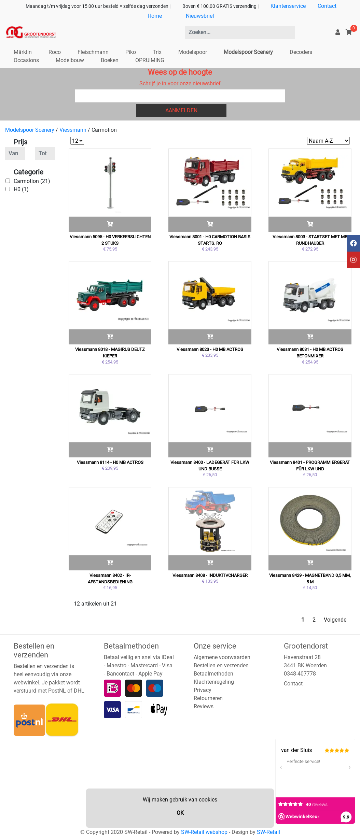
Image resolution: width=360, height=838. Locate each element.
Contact (327, 6)
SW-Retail (268, 832)
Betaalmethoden (213, 673)
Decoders (301, 52)
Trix (157, 52)
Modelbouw (70, 60)
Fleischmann (93, 52)
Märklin (23, 52)
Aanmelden (181, 110)
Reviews (203, 706)
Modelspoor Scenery (248, 52)
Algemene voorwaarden (222, 657)
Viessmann (72, 130)
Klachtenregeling (214, 682)
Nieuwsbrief (200, 16)
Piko (130, 52)
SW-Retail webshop (204, 832)
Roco (55, 52)
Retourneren (208, 698)
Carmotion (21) (32, 181)
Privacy (202, 690)
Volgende (335, 619)
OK (180, 813)
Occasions (26, 60)
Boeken (110, 60)
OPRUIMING (149, 60)
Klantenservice (288, 6)
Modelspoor (192, 52)
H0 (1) (21, 189)
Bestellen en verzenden (221, 665)
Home (155, 16)
